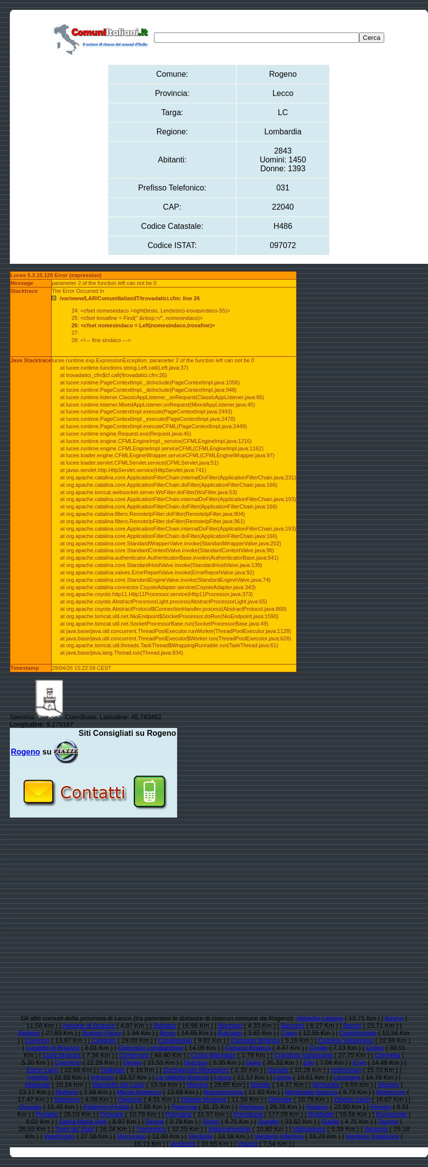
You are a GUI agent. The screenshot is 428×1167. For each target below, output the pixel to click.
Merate (260, 1084)
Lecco (223, 1077)
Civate (318, 1047)
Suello (330, 1121)
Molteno (67, 1092)
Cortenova (134, 1055)
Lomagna (347, 1077)
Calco (289, 1033)
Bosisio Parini (101, 1033)
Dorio (253, 1062)
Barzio (352, 1025)
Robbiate (321, 1114)
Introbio (38, 1077)
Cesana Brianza (248, 1047)
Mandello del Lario (118, 1084)
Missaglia (326, 1084)
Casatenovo (175, 1040)
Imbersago (346, 1069)
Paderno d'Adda (106, 1106)
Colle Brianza (61, 1055)
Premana (178, 1114)
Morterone (390, 1092)
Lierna (282, 1077)
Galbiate (112, 1069)
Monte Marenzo (139, 1092)
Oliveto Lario (352, 1099)
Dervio (132, 1062)
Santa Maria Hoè (83, 1121)
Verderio (200, 1136)
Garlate (278, 1069)
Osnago (30, 1106)
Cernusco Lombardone (150, 1047)
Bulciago (229, 1033)
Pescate (111, 1114)
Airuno (394, 1018)
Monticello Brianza (311, 1092)
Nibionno (66, 1099)
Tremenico (151, 1129)
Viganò (247, 1143)
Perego (380, 1106)
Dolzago (196, 1062)
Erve (359, 1062)
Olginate (280, 1099)
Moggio (388, 1084)
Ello (309, 1062)
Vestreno (182, 1143)
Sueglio (268, 1121)
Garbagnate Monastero (196, 1069)
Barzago (230, 1025)
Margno (197, 1084)
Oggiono (130, 1099)
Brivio (167, 1033)
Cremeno (68, 1062)
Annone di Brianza (88, 1025)
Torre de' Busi (74, 1129)
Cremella (387, 1055)
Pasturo (317, 1106)
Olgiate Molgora (203, 1099)
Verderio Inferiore (279, 1136)
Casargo (104, 1040)
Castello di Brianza (52, 1047)
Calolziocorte (357, 1033)
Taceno (388, 1121)
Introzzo (102, 1077)
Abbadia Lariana (319, 1018)
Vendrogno (59, 1136)
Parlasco (251, 1106)
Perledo (47, 1114)
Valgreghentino (229, 1129)
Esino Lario (43, 1069)
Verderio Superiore (372, 1136)
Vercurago (131, 1136)
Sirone (155, 1121)
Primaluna (248, 1114)
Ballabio (164, 1025)
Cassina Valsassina (345, 1040)
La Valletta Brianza (182, 1077)
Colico (375, 1047)
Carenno (37, 1040)
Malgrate (37, 1084)
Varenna (376, 1129)
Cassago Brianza (255, 1040)
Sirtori (211, 1121)
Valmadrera (309, 1129)
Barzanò (293, 1025)
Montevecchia (223, 1092)
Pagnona (184, 1106)
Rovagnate (391, 1114)
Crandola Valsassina (304, 1055)
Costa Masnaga (213, 1055)
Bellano (29, 1033)
